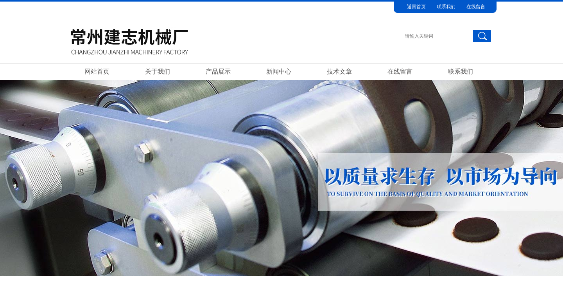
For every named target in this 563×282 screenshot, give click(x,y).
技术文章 (339, 71)
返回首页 (416, 6)
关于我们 (157, 71)
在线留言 (475, 6)
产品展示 (218, 71)
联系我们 (446, 6)
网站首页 (96, 71)
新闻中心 (278, 71)
